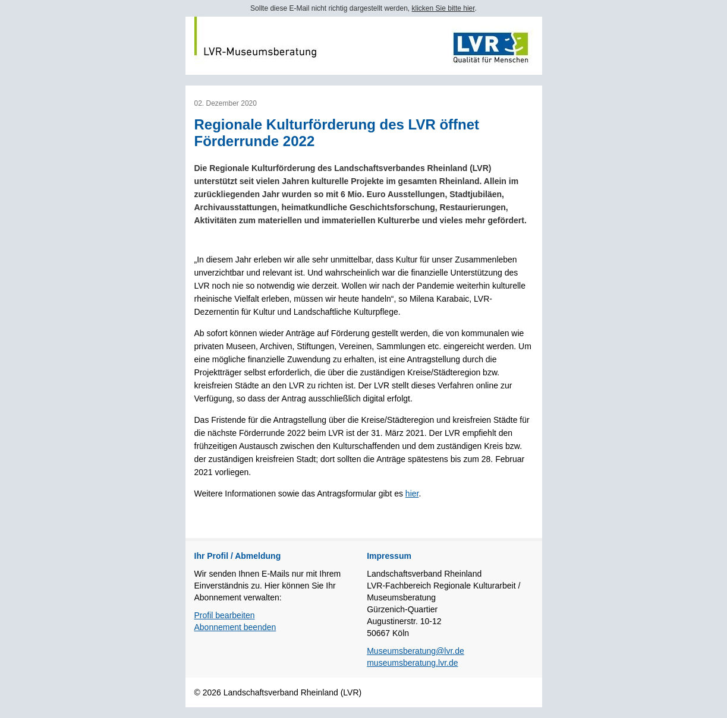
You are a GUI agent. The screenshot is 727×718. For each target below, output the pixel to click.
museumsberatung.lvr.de (412, 663)
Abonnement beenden (235, 627)
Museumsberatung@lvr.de (415, 651)
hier (412, 493)
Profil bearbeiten (224, 615)
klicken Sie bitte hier (443, 8)
